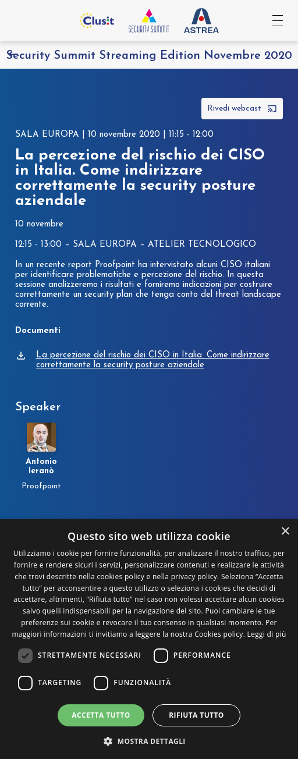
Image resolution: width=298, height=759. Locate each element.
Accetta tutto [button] (101, 715)
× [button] (285, 531)
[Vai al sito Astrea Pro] (201, 20)
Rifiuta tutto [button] (196, 715)
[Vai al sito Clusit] (96, 20)
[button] (149, 740)
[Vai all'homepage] (149, 20)
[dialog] (149, 639)
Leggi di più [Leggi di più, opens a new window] (266, 634)
